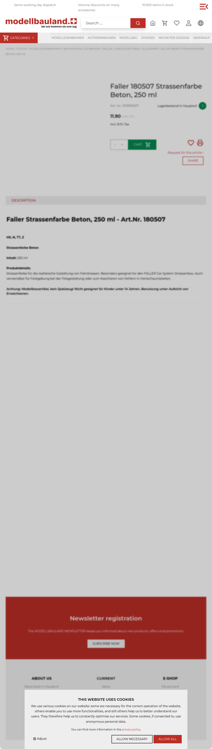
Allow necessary (132, 739)
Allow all (168, 739)
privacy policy (131, 729)
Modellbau (128, 38)
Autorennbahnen (102, 38)
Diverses (148, 38)
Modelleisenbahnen (68, 38)
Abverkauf (201, 38)
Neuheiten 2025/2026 (174, 38)
